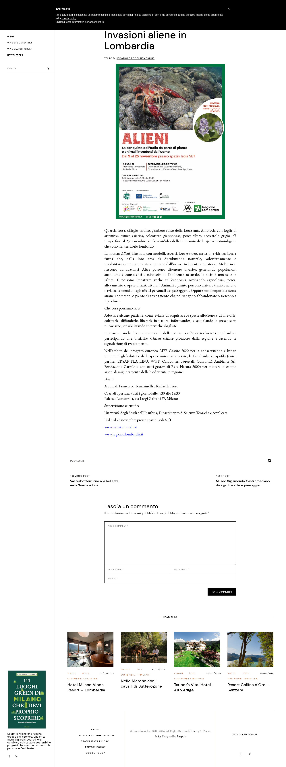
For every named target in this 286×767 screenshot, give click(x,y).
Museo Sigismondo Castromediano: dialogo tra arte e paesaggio (243, 483)
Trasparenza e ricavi (95, 741)
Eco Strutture (90, 676)
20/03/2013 (267, 673)
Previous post (80, 476)
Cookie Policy (95, 752)
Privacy (195, 731)
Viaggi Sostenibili (74, 676)
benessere (78, 461)
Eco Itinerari (144, 672)
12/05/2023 (159, 669)
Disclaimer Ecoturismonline (95, 735)
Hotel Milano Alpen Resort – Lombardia (86, 687)
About (95, 729)
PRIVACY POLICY (95, 747)
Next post (223, 476)
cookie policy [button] (68, 18)
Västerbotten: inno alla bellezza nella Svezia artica (94, 483)
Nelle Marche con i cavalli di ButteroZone (141, 683)
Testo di (129, 58)
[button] (229, 9)
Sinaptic (181, 736)
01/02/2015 (107, 673)
